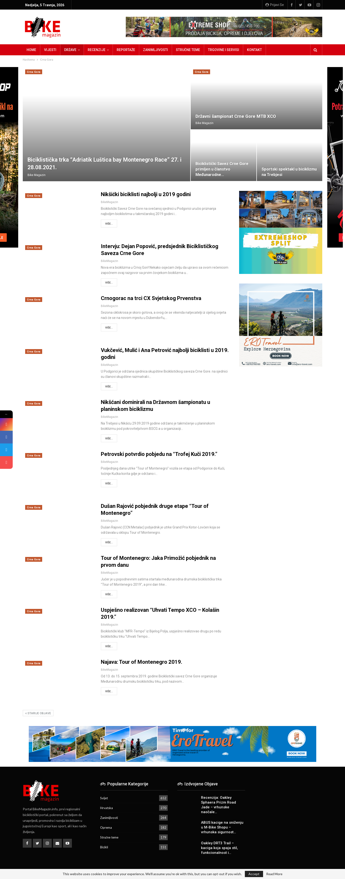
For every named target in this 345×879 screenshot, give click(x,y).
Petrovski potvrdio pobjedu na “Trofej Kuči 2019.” (159, 454)
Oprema (106, 827)
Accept (253, 874)
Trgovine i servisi (223, 50)
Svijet (104, 798)
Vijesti (50, 50)
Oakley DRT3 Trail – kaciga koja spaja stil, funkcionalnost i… (219, 848)
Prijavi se (274, 5)
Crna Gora (33, 72)
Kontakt (254, 50)
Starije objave (38, 713)
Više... (109, 223)
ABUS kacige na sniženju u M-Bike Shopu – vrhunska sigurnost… (222, 827)
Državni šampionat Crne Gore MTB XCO (236, 116)
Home (31, 50)
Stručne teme (188, 50)
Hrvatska (106, 808)
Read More (274, 874)
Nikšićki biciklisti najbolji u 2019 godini (146, 194)
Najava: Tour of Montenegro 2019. (141, 662)
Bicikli (104, 847)
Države (70, 50)
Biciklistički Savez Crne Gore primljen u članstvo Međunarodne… (222, 169)
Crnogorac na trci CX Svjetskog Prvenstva (151, 298)
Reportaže (126, 50)
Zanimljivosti (155, 50)
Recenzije (96, 50)
